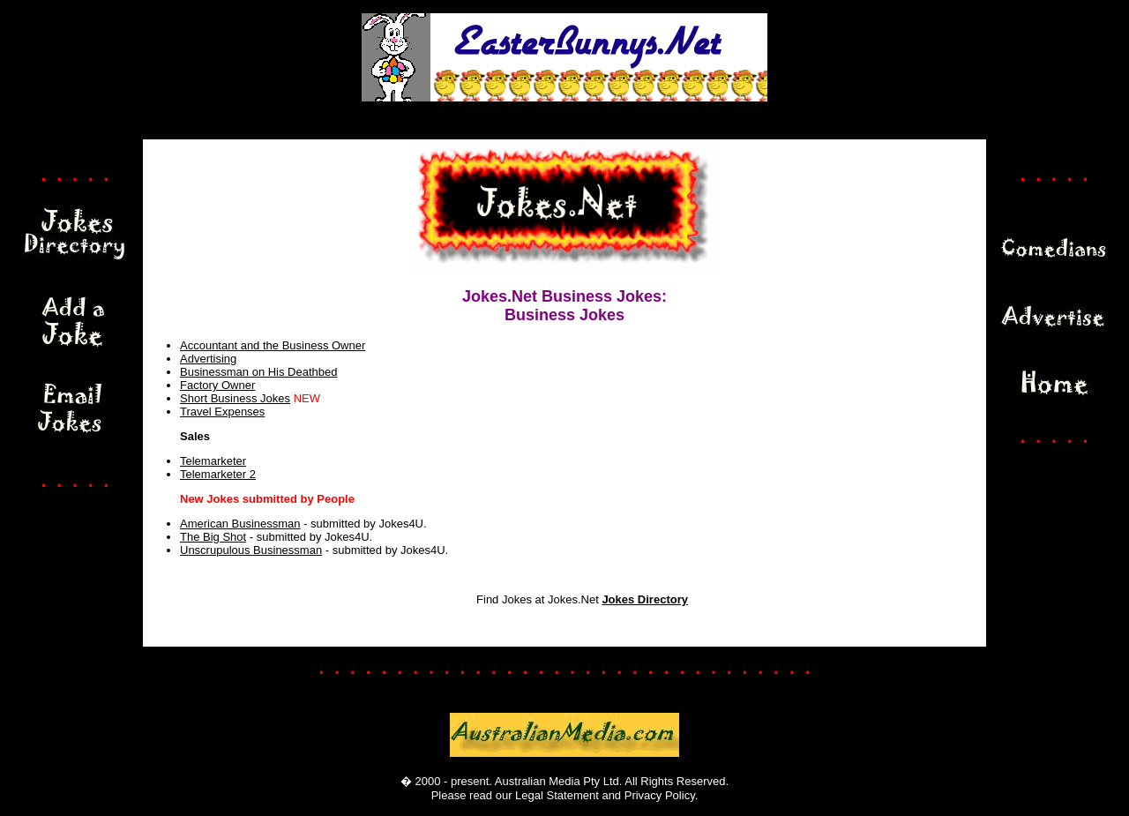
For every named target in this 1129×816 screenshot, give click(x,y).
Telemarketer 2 (218, 474)
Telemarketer (213, 461)
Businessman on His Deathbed (259, 371)
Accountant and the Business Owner (272, 345)
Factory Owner (217, 385)
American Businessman (240, 523)
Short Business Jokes (235, 398)
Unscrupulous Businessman (251, 550)
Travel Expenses (222, 411)
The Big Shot (213, 536)
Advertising (208, 358)
